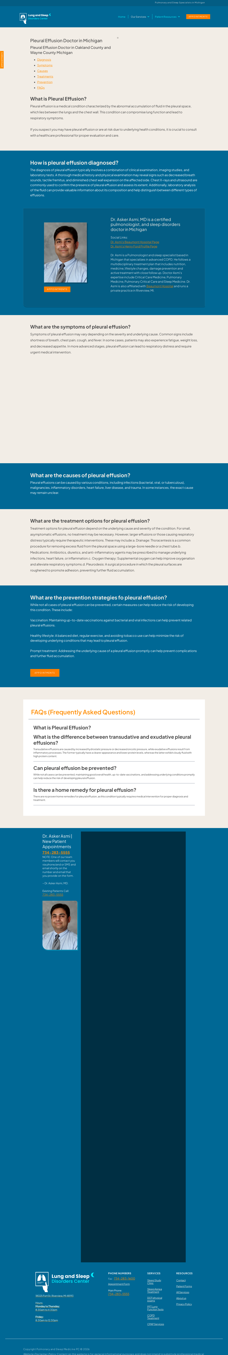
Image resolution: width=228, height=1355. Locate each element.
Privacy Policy (184, 1304)
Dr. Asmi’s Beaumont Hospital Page (135, 242)
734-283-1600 (124, 1278)
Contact (181, 1280)
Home (121, 16)
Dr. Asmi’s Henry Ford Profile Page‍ (134, 246)
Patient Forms (184, 1286)
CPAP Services (155, 1324)
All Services (182, 1292)
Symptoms (45, 65)
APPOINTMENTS (198, 16)
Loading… (133, 1046)
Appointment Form (119, 1283)
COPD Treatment (153, 1316)
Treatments (45, 76)
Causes (42, 71)
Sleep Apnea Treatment (154, 1290)
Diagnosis (44, 59)
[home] (35, 17)
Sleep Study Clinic (154, 1281)
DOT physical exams (154, 1299)
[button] (140, 16)
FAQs (41, 87)
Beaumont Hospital (159, 286)
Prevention (45, 82)
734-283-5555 (52, 895)
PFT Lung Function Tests (155, 1308)
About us (181, 1298)
